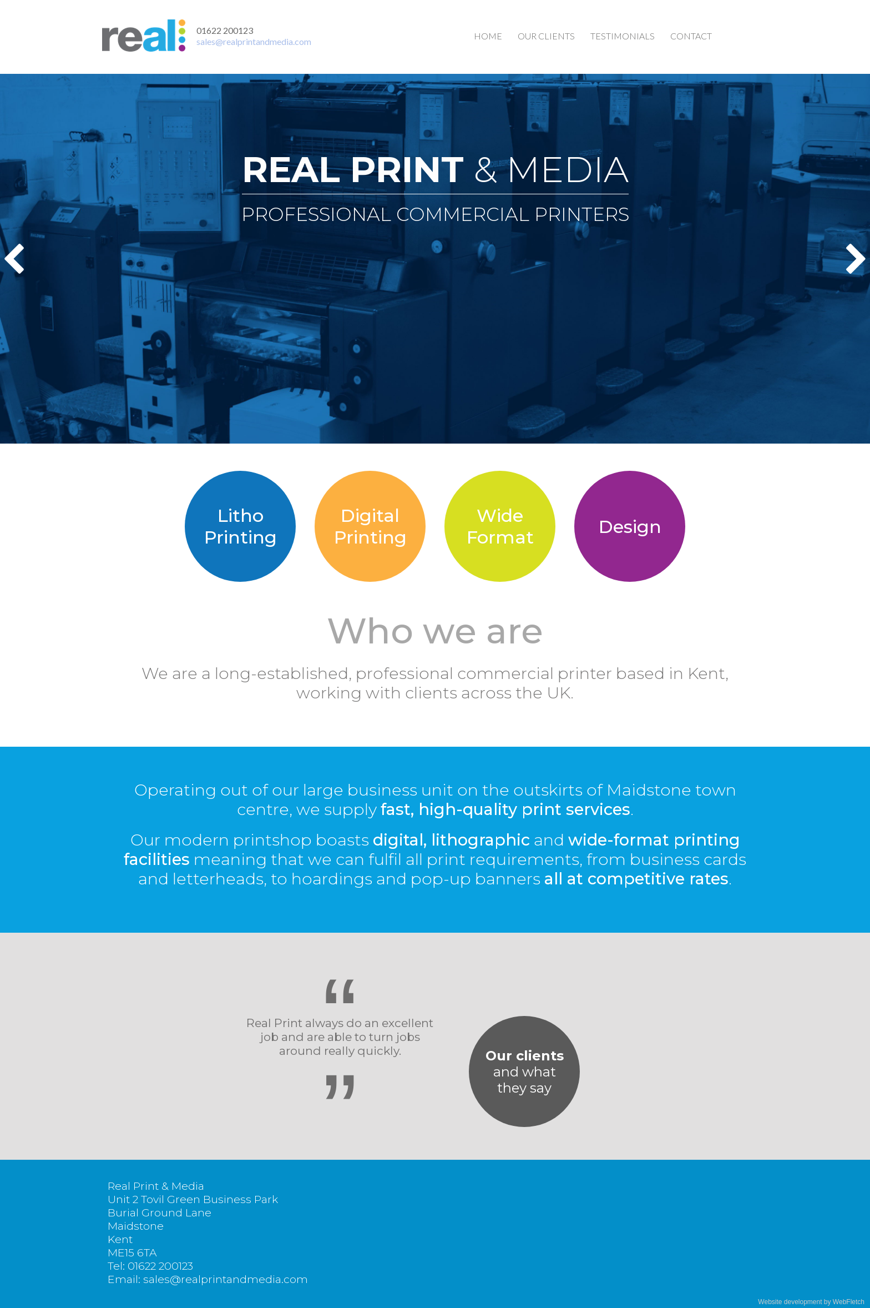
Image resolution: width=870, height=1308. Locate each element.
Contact (691, 36)
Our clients (546, 36)
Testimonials (622, 36)
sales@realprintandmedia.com (253, 41)
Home (488, 36)
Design (630, 526)
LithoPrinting (240, 526)
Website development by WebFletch (811, 1302)
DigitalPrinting (370, 526)
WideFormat (500, 526)
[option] (435, 259)
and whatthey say (524, 1072)
